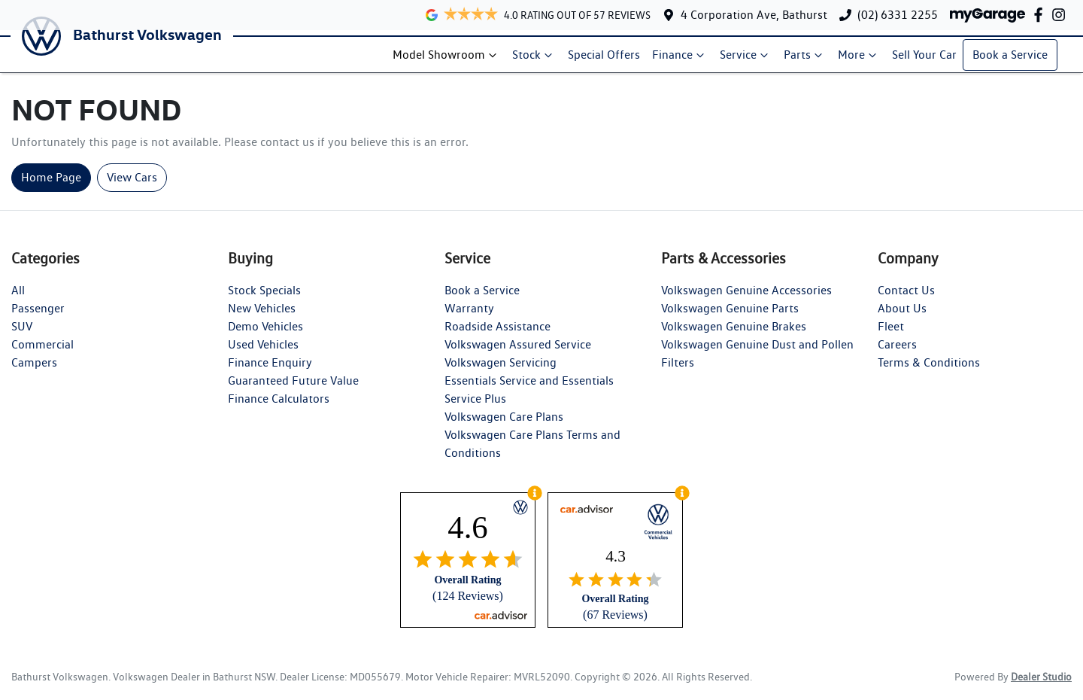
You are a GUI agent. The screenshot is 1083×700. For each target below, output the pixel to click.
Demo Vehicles (265, 335)
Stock (538, 59)
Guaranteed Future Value (293, 389)
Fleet (891, 335)
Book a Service (1014, 59)
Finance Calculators (278, 407)
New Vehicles (262, 317)
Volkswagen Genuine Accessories (746, 299)
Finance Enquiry (270, 371)
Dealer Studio (1041, 686)
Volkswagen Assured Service (517, 353)
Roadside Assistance (497, 335)
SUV (21, 335)
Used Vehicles (263, 353)
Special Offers (608, 59)
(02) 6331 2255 (897, 15)
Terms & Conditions (929, 371)
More (863, 59)
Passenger (38, 317)
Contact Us (906, 299)
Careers (897, 353)
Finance (684, 59)
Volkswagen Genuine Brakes (733, 335)
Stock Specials (264, 299)
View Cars (132, 186)
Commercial (42, 353)
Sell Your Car (928, 59)
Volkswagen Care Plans (503, 425)
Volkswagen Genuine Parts (730, 317)
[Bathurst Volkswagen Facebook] (1041, 15)
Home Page (51, 186)
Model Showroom (451, 59)
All (18, 299)
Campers (34, 371)
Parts (809, 59)
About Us (902, 317)
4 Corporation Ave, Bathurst (754, 15)
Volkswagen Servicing (500, 371)
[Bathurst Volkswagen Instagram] (1061, 15)
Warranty (469, 317)
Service (750, 59)
